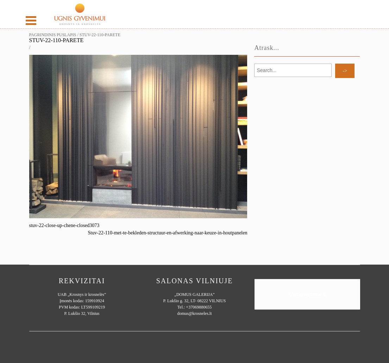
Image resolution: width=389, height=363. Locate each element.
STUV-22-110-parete (56, 40)
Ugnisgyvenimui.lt (307, 294)
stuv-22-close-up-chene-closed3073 (64, 225)
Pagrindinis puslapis (52, 34)
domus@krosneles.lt (194, 313)
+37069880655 (199, 307)
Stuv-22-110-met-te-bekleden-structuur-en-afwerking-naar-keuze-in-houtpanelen (167, 232)
